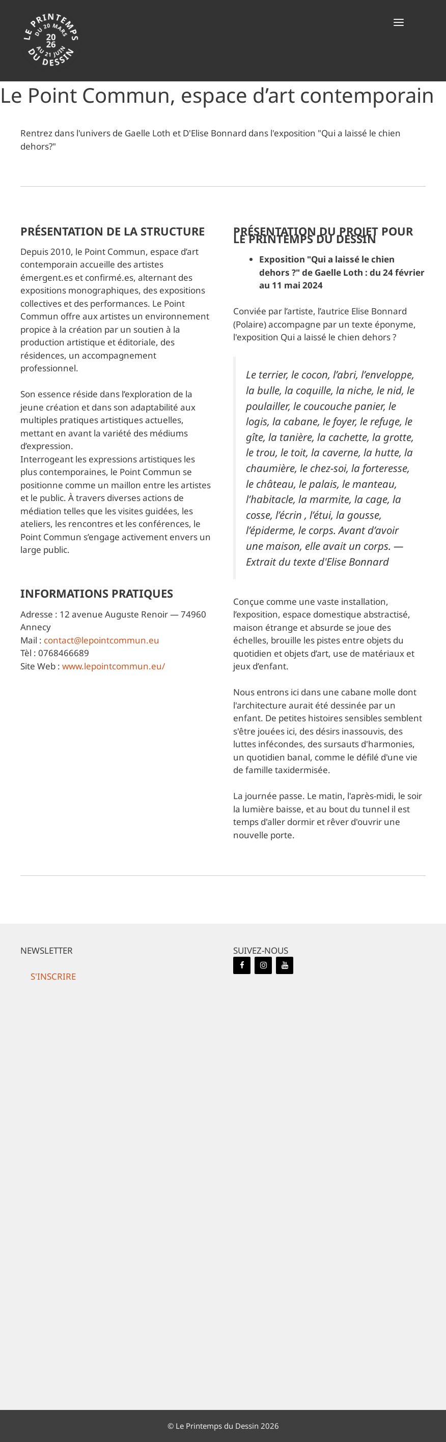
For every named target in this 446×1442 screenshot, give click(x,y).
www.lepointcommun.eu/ (113, 666)
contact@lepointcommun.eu (101, 640)
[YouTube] (284, 965)
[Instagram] (263, 965)
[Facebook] (241, 965)
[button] (399, 23)
